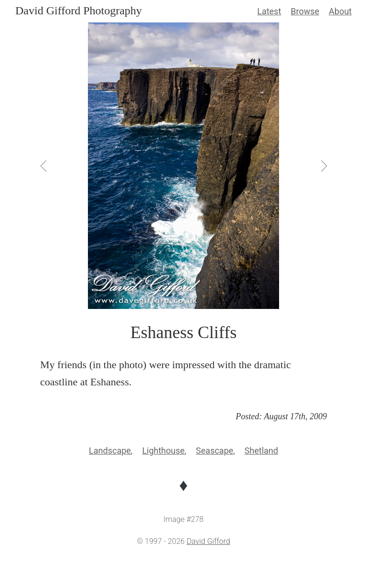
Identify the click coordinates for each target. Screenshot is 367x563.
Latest (269, 11)
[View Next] (323, 165)
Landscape (110, 451)
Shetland (261, 451)
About (340, 11)
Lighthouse (163, 451)
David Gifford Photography (78, 10)
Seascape (214, 451)
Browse (305, 11)
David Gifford (208, 541)
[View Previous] (44, 165)
